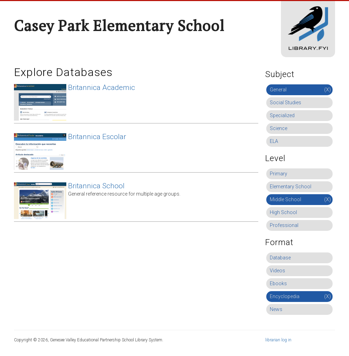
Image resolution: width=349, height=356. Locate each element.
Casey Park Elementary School (119, 25)
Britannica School (96, 186)
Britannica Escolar (97, 136)
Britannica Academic (101, 87)
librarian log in (278, 340)
